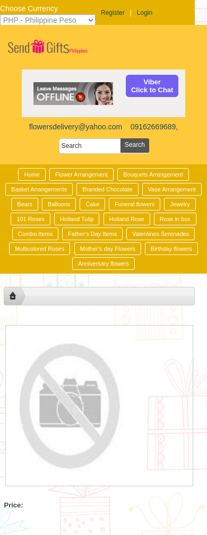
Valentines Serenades (160, 234)
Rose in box (175, 219)
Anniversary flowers (103, 263)
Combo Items (35, 234)
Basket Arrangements (39, 189)
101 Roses (30, 219)
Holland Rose (126, 219)
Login (144, 12)
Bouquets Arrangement (153, 174)
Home (31, 174)
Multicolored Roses (40, 248)
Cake (92, 204)
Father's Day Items (92, 234)
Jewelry (179, 204)
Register (113, 12)
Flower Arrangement (81, 174)
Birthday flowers (171, 248)
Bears (24, 204)
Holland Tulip (77, 219)
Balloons (59, 204)
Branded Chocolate (107, 189)
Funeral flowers (134, 204)
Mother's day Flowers (107, 248)
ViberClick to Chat (152, 86)
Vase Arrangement (172, 189)
